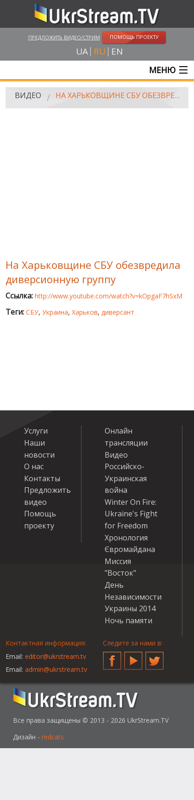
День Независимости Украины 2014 (133, 597)
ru (100, 51)
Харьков (85, 312)
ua (82, 51)
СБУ (32, 312)
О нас (34, 466)
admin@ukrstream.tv (56, 669)
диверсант (117, 312)
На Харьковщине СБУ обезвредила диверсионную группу (119, 95)
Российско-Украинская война (126, 478)
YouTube (133, 657)
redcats (53, 736)
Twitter (154, 657)
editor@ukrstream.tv (55, 656)
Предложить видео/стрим (64, 37)
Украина (55, 312)
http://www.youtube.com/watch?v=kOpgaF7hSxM (108, 295)
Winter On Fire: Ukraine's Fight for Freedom (131, 514)
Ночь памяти (128, 620)
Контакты (42, 478)
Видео (28, 95)
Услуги (36, 431)
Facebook (112, 657)
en (117, 51)
